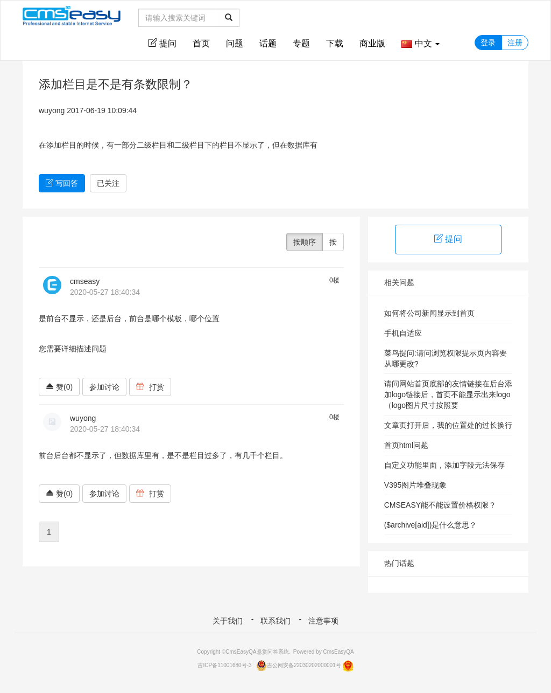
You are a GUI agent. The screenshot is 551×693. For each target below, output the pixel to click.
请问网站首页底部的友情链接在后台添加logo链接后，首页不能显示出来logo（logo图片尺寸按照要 (448, 394)
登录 (488, 42)
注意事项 (323, 621)
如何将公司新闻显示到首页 (429, 313)
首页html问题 (406, 445)
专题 (301, 43)
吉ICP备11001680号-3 (224, 665)
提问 (162, 43)
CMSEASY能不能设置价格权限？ (440, 505)
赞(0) (59, 387)
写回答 (62, 183)
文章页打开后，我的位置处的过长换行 (448, 425)
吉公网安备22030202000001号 (298, 665)
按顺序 (304, 242)
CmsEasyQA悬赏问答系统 (256, 652)
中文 (420, 43)
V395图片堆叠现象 (415, 485)
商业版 (372, 43)
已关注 (108, 183)
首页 (201, 43)
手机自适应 (403, 333)
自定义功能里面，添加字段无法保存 (444, 465)
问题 (234, 43)
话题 (268, 43)
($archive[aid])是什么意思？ (430, 525)
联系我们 (275, 621)
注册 (514, 42)
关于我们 (228, 621)
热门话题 (399, 563)
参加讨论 (104, 387)
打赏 (150, 387)
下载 (334, 43)
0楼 (334, 280)
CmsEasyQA (338, 652)
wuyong (52, 110)
